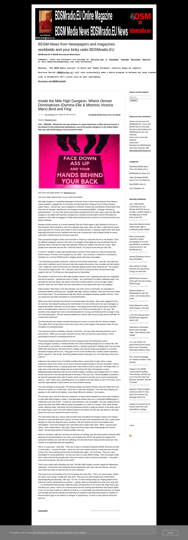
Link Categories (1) (136, 193)
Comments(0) (43, 515)
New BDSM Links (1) (137, 189)
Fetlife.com (97, 60)
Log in (131, 430)
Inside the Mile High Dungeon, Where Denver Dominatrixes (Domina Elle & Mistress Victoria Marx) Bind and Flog (75, 110)
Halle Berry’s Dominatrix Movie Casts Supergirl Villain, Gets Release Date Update (139, 337)
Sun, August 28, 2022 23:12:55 (65, 119)
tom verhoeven (50, 119)
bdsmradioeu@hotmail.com (140, 155)
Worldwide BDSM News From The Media (104, 120)
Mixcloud (135, 60)
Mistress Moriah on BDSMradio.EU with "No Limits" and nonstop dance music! (139, 300)
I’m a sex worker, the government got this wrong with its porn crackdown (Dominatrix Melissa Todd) (139, 352)
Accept (170, 532)
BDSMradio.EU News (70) (139, 178)
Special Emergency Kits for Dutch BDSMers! (140, 264)
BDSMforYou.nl (65, 75)
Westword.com (50, 125)
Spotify (146, 60)
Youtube (125, 60)
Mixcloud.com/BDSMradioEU (52, 85)
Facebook (113, 60)
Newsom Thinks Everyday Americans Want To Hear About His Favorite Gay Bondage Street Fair (139, 399)
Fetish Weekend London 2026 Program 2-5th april (139, 312)
